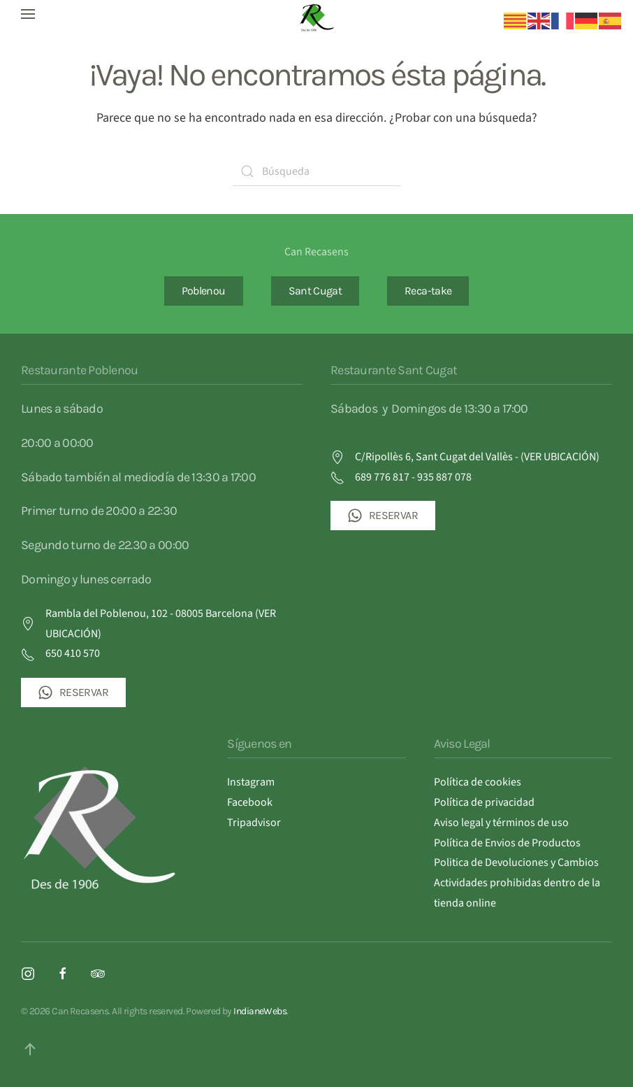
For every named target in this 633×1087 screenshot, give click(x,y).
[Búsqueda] (316, 171)
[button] (28, 14)
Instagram (251, 782)
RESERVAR (73, 692)
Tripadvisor (254, 822)
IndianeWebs (259, 1011)
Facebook (249, 802)
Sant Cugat (315, 290)
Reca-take (428, 290)
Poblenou (204, 290)
